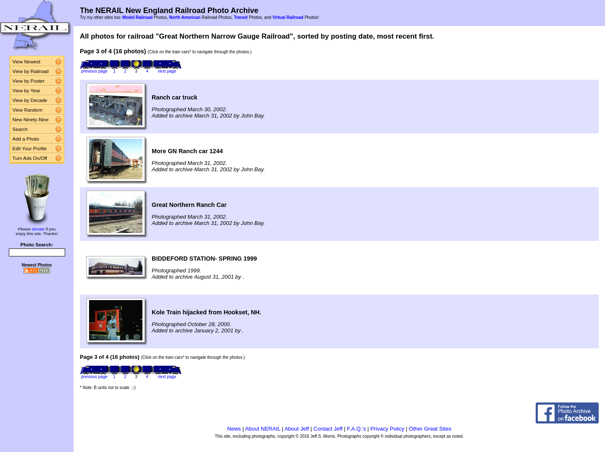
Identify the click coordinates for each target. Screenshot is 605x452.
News (234, 429)
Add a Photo (26, 138)
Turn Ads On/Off (30, 158)
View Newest (26, 61)
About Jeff (296, 429)
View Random (27, 109)
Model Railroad (137, 17)
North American (184, 17)
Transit (241, 17)
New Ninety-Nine (31, 119)
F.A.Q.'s (356, 429)
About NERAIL (262, 429)
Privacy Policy (388, 429)
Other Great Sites (430, 429)
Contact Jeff (327, 429)
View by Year (26, 90)
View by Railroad (31, 71)
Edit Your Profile (30, 148)
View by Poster (29, 81)
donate (38, 229)
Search (20, 129)
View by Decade (30, 100)
